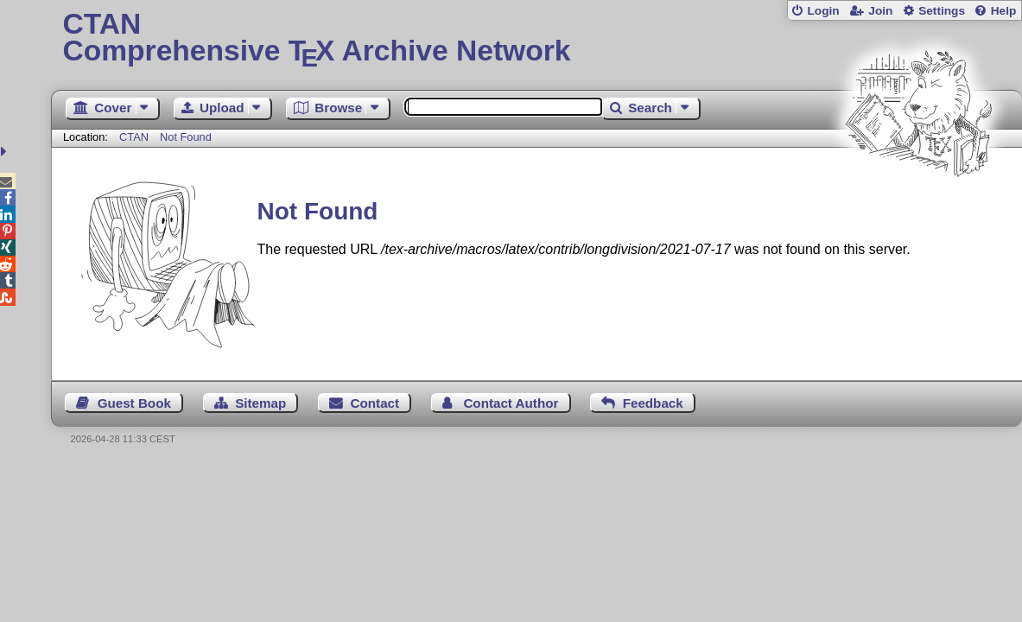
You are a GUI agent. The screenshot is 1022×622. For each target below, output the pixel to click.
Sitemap (260, 403)
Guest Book (134, 403)
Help (1004, 10)
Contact (375, 403)
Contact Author (510, 403)
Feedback (653, 403)
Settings (941, 10)
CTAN (134, 136)
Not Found (186, 136)
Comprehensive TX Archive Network (536, 39)
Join (880, 10)
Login (823, 10)
